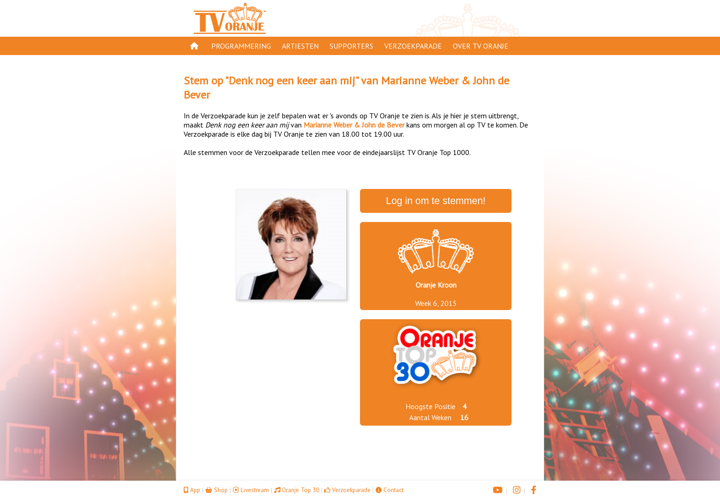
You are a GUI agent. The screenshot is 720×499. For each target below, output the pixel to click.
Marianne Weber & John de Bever (354, 124)
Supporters (351, 45)
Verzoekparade (413, 45)
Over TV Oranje (480, 45)
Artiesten (300, 45)
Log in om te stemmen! (436, 200)
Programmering (241, 45)
